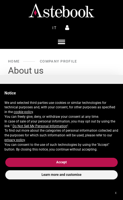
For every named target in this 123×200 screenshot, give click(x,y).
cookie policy (23, 112)
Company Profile (58, 61)
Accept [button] (61, 162)
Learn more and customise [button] (61, 175)
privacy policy (14, 140)
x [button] (116, 193)
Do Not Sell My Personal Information (40, 126)
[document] (61, 120)
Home (13, 61)
